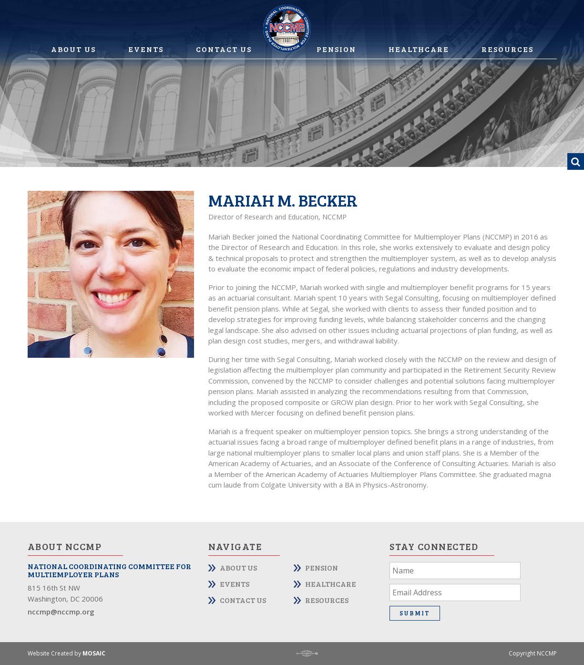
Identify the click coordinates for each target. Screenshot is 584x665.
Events (146, 49)
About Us (73, 49)
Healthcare (419, 49)
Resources (507, 49)
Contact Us (224, 49)
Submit (415, 613)
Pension (336, 49)
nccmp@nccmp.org (61, 611)
